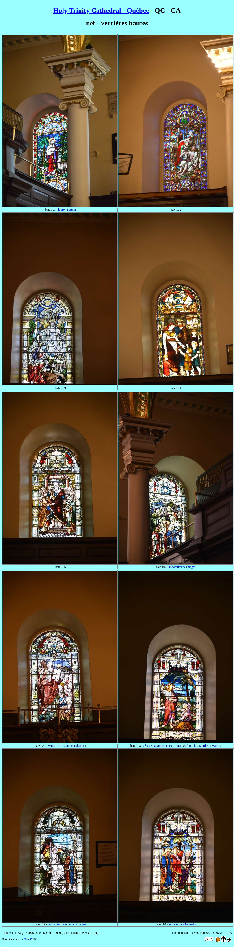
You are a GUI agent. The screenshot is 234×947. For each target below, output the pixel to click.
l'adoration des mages (182, 567)
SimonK (28, 939)
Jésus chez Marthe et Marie (202, 745)
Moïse (51, 745)
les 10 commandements (72, 745)
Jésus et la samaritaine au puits (162, 745)
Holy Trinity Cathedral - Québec (101, 10)
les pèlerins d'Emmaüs (182, 924)
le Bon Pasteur (67, 209)
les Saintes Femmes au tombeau (67, 924)
